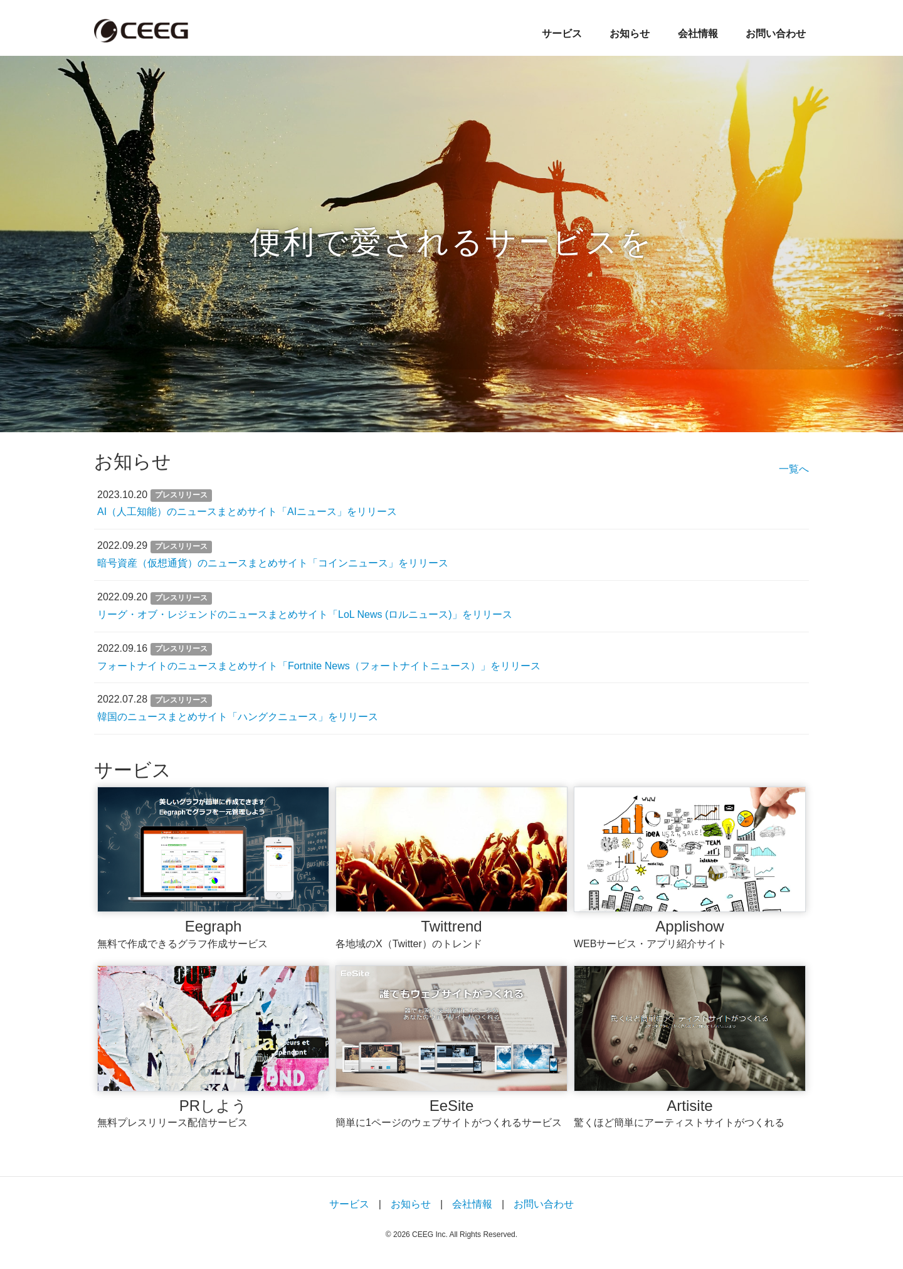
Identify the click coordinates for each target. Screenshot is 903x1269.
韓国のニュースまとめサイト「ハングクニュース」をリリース (237, 716)
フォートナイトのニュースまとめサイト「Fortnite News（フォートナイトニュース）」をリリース (319, 666)
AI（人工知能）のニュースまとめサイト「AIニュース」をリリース (247, 511)
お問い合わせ (776, 33)
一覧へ (794, 469)
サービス (562, 33)
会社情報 (698, 33)
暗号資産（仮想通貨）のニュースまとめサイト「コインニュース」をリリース (272, 563)
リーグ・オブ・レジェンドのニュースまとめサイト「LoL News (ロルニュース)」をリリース (304, 614)
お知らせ (630, 33)
